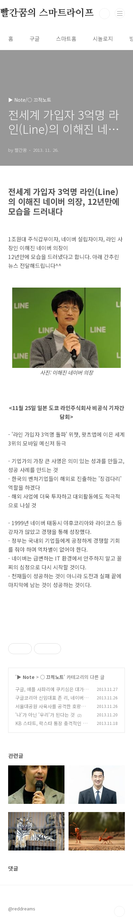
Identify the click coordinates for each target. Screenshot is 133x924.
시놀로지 (103, 38)
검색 (104, 14)
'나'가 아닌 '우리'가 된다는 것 (45, 714)
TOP (119, 911)
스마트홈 (66, 38)
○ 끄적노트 (52, 677)
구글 (35, 38)
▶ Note (26, 677)
